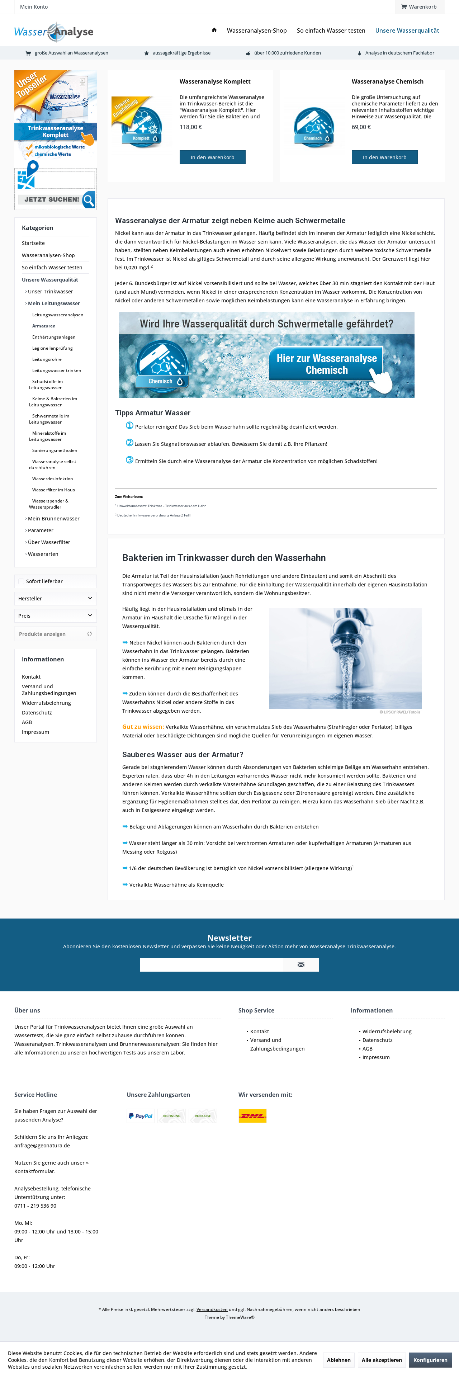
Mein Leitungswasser (53, 303)
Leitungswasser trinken (56, 370)
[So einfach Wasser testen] (331, 30)
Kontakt (31, 676)
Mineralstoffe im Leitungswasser (47, 436)
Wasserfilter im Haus (53, 490)
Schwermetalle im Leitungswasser (49, 419)
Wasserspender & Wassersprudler (48, 504)
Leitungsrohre (46, 359)
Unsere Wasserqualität (50, 279)
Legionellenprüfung (52, 348)
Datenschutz (37, 712)
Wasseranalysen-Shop (48, 255)
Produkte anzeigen (55, 634)
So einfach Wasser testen (52, 267)
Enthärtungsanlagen (53, 337)
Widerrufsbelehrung (46, 702)
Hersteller (30, 598)
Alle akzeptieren (382, 1359)
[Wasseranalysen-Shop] (257, 30)
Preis (24, 615)
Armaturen (43, 326)
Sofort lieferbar (44, 581)
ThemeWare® (240, 1317)
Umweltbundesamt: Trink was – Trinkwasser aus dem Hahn (161, 506)
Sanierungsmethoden (54, 450)
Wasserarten (42, 554)
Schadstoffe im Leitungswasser (46, 384)
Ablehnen (339, 1359)
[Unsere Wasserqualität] (407, 30)
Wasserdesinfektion (52, 479)
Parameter (40, 530)
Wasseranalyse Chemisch (388, 81)
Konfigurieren (430, 1359)
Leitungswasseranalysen (57, 315)
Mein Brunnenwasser (53, 518)
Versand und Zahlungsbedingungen (49, 690)
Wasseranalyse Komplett (215, 81)
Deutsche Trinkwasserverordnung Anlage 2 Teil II (153, 515)
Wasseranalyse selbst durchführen (52, 464)
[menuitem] (420, 7)
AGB (27, 722)
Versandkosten (212, 1309)
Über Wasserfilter (48, 542)
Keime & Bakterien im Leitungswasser (53, 402)
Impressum (35, 731)
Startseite (33, 243)
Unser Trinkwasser (50, 291)
